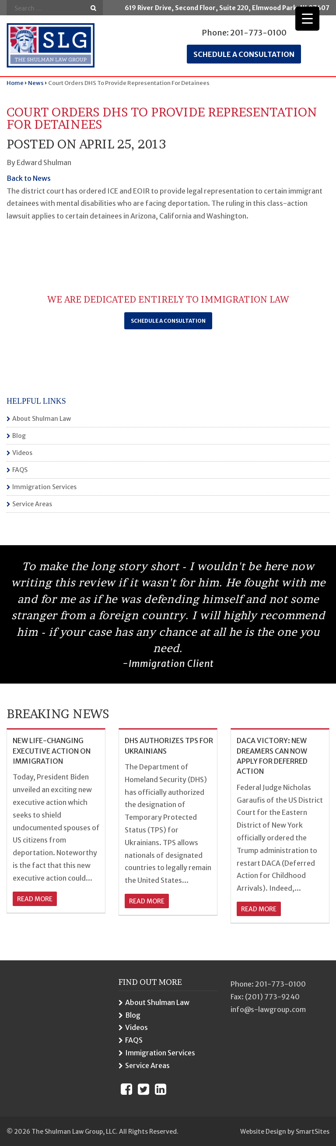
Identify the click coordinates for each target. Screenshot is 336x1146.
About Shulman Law (41, 419)
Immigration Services (44, 487)
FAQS (20, 470)
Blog (19, 436)
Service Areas (32, 504)
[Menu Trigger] (307, 19)
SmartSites (312, 1131)
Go (93, 8)
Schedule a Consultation (168, 320)
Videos (22, 453)
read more (34, 899)
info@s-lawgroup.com (268, 1009)
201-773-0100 (258, 33)
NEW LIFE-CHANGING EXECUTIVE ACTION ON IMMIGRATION (52, 750)
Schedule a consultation (243, 54)
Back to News (29, 178)
